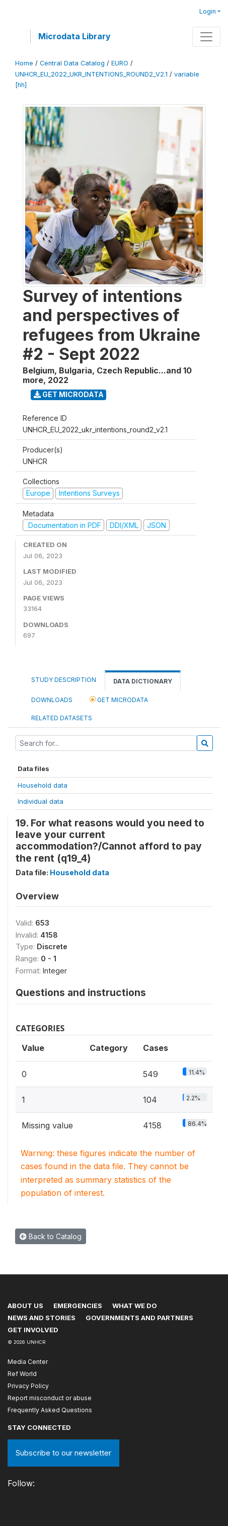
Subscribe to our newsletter (63, 1453)
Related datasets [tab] (61, 718)
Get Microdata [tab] (119, 699)
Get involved (33, 1330)
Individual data (40, 801)
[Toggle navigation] (206, 37)
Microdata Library (74, 36)
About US (25, 1306)
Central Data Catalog (72, 63)
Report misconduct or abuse (50, 1398)
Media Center (28, 1361)
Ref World (22, 1374)
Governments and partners (139, 1318)
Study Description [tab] (63, 679)
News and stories (41, 1318)
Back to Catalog (51, 1236)
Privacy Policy (28, 1386)
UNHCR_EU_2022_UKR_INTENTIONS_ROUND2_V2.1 (91, 74)
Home (24, 63)
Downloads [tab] (51, 700)
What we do (134, 1306)
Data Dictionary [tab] (142, 681)
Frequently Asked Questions (50, 1410)
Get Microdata (69, 394)
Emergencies (77, 1306)
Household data (42, 785)
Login (207, 11)
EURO (119, 63)
